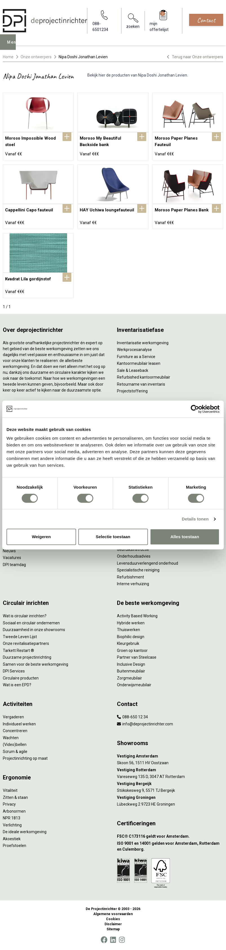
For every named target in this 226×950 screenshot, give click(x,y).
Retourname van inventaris (141, 384)
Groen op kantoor (132, 650)
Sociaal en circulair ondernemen (31, 623)
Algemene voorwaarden (113, 914)
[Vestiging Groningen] (170, 798)
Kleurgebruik (128, 643)
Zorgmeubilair (129, 678)
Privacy (9, 804)
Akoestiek (12, 839)
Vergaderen (13, 717)
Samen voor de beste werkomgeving (35, 664)
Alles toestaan (184, 536)
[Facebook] (104, 940)
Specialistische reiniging (138, 570)
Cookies (113, 919)
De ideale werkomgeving (24, 832)
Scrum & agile (15, 751)
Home (8, 57)
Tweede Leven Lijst (20, 636)
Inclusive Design (131, 664)
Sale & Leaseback (132, 370)
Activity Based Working (137, 616)
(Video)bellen (14, 744)
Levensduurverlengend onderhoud (147, 563)
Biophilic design (130, 636)
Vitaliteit (10, 790)
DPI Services (14, 671)
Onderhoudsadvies (133, 556)
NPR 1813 (11, 818)
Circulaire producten (21, 678)
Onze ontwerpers (36, 57)
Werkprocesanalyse (134, 349)
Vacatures (12, 557)
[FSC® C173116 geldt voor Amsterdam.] (170, 836)
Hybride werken (131, 623)
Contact (206, 20)
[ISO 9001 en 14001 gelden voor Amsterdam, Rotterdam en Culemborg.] (170, 846)
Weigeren (41, 536)
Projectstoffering (132, 391)
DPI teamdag (14, 564)
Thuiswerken (128, 629)
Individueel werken (19, 724)
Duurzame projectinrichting (27, 657)
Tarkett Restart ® (18, 650)
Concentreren (15, 730)
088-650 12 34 (132, 717)
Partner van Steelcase (136, 657)
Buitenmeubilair (131, 671)
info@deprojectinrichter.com (145, 724)
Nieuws (9, 551)
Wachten (11, 738)
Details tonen (195, 519)
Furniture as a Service (136, 356)
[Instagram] (122, 940)
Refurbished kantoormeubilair (143, 377)
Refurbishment (130, 577)
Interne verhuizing (133, 584)
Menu (14, 46)
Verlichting (12, 825)
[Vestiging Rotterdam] (170, 770)
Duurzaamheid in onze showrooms (34, 629)
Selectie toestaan (113, 536)
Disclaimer (113, 924)
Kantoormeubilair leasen (138, 363)
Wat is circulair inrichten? (24, 616)
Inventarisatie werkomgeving (143, 343)
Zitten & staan (15, 797)
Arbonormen (14, 811)
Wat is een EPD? (17, 685)
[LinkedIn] (113, 940)
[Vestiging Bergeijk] (170, 784)
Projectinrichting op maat (25, 758)
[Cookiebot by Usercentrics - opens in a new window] (195, 409)
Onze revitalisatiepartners (26, 643)
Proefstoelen (14, 845)
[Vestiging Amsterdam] (170, 756)
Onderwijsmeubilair (134, 685)
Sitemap (113, 929)
